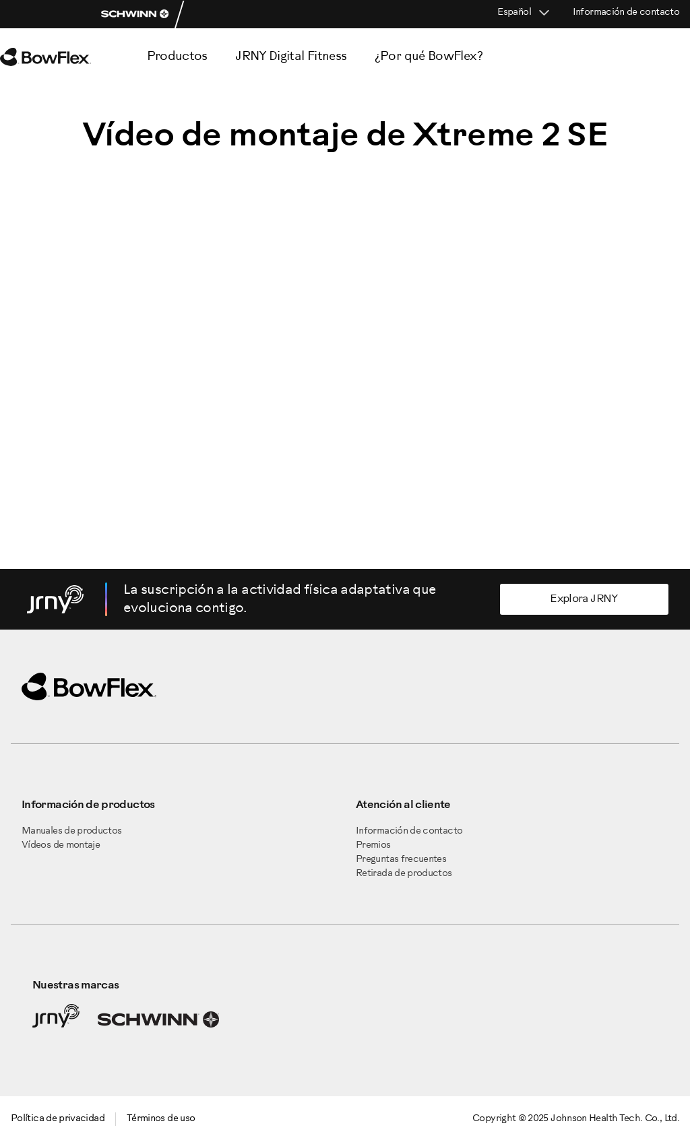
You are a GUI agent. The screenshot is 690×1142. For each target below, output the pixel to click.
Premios (373, 845)
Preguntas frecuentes (401, 859)
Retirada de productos (404, 874)
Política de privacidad (57, 1119)
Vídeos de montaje (61, 845)
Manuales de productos (72, 831)
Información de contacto (626, 12)
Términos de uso (161, 1119)
